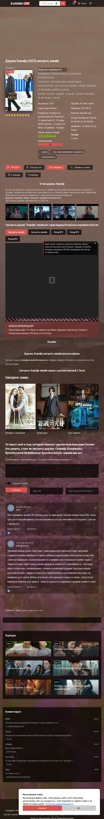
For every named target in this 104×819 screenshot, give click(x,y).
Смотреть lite (34, 167)
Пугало (9, 739)
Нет (78, 808)
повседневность (49, 156)
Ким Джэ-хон (85, 112)
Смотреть (13, 167)
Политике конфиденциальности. (60, 803)
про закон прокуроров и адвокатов (68, 151)
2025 (51, 103)
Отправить (16, 489)
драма (44, 151)
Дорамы (18, 610)
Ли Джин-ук (84, 117)
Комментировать (15, 528)
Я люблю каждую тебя (15, 726)
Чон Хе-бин (88, 121)
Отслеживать (56, 167)
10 (31, 115)
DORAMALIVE (9, 610)
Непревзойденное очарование (18, 777)
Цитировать (32, 528)
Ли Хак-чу (78, 121)
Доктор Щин (11, 752)
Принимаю (42, 808)
